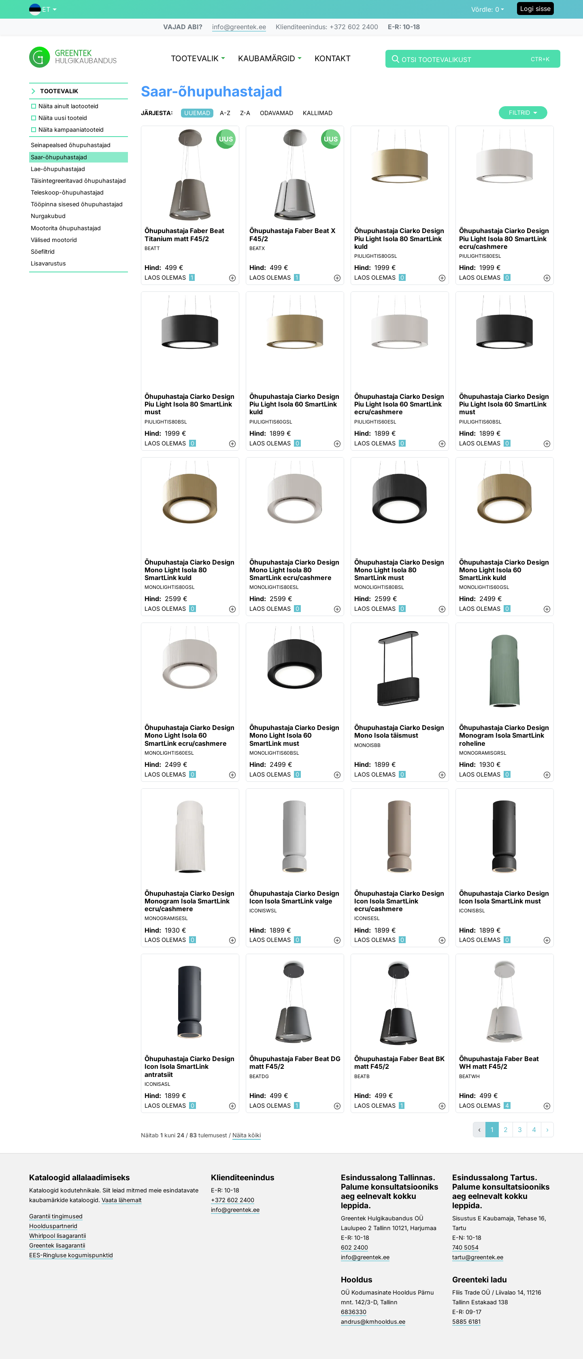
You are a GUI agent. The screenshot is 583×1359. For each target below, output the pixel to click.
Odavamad (276, 112)
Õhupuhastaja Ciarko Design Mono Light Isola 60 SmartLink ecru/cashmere (189, 735)
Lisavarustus (48, 263)
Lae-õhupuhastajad (58, 168)
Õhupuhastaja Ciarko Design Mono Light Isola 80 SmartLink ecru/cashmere (294, 570)
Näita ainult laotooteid (68, 106)
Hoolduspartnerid (53, 1225)
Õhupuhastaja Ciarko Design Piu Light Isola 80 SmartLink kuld (399, 238)
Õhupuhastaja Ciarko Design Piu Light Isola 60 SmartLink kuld (294, 404)
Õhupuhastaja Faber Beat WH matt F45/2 (499, 1062)
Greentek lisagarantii (57, 1245)
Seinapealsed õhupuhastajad (71, 144)
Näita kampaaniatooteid (71, 129)
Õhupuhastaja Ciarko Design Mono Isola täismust (399, 731)
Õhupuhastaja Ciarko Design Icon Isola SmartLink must (504, 897)
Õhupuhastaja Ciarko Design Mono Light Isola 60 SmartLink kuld (504, 570)
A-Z (225, 112)
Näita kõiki (246, 1135)
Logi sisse (535, 8)
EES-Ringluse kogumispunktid (71, 1255)
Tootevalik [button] (198, 59)
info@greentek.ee (239, 27)
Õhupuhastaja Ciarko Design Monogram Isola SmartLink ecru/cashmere (189, 901)
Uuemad (197, 112)
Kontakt (333, 59)
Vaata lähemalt (122, 1199)
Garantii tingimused (56, 1216)
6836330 (353, 1311)
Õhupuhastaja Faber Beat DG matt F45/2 (294, 1062)
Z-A (245, 112)
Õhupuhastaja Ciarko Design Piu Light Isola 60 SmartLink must (504, 404)
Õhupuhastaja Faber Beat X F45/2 (292, 234)
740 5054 (465, 1247)
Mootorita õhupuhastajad (66, 228)
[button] (43, 9)
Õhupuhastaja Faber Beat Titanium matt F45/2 (184, 234)
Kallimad (317, 112)
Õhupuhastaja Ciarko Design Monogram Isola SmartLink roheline (504, 735)
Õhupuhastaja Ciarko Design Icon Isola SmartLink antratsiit (189, 1066)
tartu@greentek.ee (477, 1257)
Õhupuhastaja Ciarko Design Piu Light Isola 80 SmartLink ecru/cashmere (504, 238)
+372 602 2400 (232, 1199)
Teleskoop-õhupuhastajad (67, 192)
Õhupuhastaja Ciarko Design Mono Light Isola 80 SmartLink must (399, 570)
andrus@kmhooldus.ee (373, 1321)
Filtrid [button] (523, 112)
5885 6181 (466, 1321)
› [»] (547, 1130)
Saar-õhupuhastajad (59, 157)
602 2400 (354, 1247)
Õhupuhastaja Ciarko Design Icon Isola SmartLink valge (294, 897)
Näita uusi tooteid (62, 117)
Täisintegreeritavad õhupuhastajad (78, 180)
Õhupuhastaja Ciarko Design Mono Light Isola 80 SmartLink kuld (189, 570)
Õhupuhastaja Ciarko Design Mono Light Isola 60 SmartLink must (294, 735)
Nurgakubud (48, 215)
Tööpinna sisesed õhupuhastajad (77, 204)
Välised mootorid (54, 239)
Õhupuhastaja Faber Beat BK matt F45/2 (399, 1062)
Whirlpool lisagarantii (57, 1235)
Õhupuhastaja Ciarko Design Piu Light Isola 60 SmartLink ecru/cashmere (399, 404)
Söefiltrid (43, 251)
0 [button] (485, 9)
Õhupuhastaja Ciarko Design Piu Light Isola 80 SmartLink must (189, 404)
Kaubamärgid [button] (270, 59)
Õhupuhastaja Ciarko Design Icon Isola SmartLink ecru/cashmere (399, 901)
